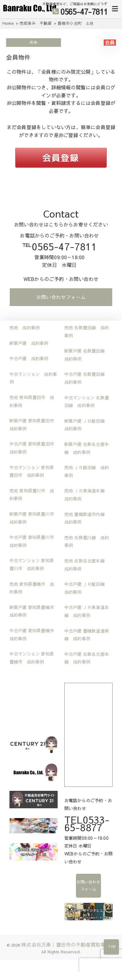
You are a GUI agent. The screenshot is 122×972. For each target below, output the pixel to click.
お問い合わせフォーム (61, 296)
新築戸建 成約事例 (28, 343)
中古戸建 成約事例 (28, 358)
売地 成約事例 (24, 327)
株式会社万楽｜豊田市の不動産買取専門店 (68, 944)
